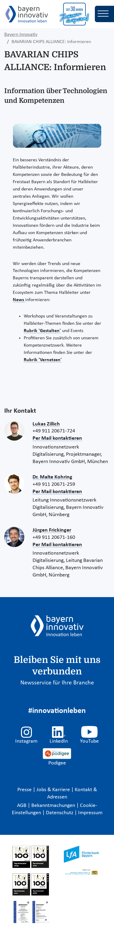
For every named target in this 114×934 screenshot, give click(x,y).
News (19, 299)
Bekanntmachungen (53, 805)
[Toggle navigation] (104, 14)
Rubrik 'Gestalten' (42, 330)
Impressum (90, 813)
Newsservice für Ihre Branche (57, 683)
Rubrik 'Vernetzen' (43, 360)
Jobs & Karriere (53, 790)
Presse (25, 790)
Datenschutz (60, 813)
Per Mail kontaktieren (57, 438)
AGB (22, 805)
